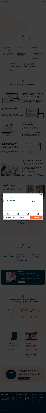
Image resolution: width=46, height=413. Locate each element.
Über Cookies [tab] (36, 197)
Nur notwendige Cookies (10, 217)
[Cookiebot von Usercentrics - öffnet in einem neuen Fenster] (39, 194)
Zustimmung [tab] (10, 197)
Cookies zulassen (36, 217)
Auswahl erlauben (23, 217)
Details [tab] (23, 197)
